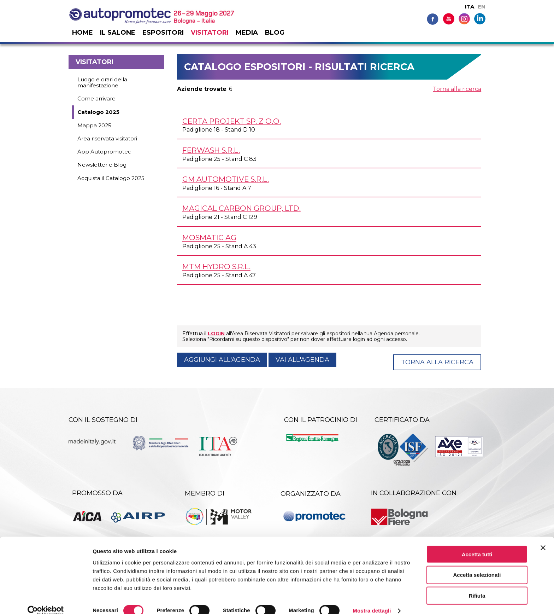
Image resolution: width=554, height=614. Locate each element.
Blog (274, 32)
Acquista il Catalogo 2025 (111, 178)
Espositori (163, 32)
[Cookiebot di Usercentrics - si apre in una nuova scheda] (46, 600)
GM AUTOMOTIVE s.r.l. (225, 179)
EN (481, 6)
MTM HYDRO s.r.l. (216, 266)
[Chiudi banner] (543, 536)
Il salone (117, 32)
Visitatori (210, 32)
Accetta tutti (477, 543)
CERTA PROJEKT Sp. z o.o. (231, 121)
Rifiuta (477, 585)
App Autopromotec (104, 151)
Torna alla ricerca (457, 89)
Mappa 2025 (94, 125)
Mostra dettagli (372, 600)
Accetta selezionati (477, 564)
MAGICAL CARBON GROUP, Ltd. (241, 208)
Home (82, 32)
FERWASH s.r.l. (211, 150)
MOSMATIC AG (209, 237)
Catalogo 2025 (98, 112)
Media (247, 32)
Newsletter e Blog (101, 164)
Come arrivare (96, 98)
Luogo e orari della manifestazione (102, 82)
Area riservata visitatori (107, 138)
